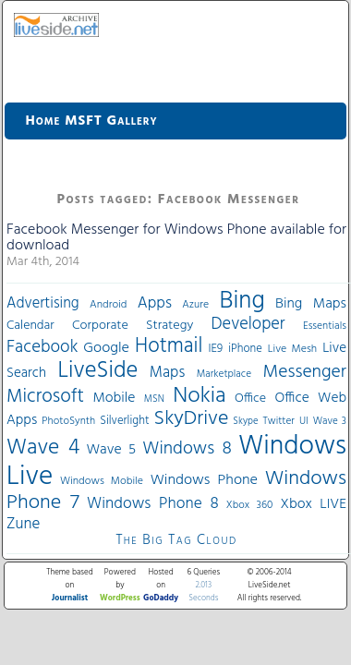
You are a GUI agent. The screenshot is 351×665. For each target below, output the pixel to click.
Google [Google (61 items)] (106, 348)
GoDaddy (160, 598)
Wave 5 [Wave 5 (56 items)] (111, 450)
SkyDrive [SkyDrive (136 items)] (191, 419)
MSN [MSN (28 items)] (154, 399)
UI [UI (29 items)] (304, 421)
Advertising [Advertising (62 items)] (42, 304)
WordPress (120, 598)
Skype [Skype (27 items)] (245, 421)
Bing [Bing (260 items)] (242, 301)
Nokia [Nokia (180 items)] (199, 396)
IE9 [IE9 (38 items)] (215, 348)
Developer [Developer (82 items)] (248, 324)
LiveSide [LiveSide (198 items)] (97, 371)
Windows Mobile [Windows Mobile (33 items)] (101, 481)
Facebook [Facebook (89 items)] (42, 347)
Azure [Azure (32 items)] (195, 304)
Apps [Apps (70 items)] (155, 303)
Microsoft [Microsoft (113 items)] (45, 396)
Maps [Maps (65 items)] (167, 372)
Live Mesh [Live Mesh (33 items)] (292, 349)
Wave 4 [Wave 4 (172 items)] (42, 448)
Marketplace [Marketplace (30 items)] (224, 374)
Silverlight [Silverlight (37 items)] (124, 421)
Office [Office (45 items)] (250, 398)
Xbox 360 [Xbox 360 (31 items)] (249, 505)
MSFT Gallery (111, 121)
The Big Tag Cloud (175, 540)
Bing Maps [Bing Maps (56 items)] (310, 304)
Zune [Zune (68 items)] (23, 524)
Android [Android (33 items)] (108, 305)
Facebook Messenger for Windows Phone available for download (176, 238)
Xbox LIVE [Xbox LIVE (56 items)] (313, 504)
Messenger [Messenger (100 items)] (304, 372)
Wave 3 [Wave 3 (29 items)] (329, 421)
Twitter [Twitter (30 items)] (279, 421)
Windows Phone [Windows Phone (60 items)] (204, 480)
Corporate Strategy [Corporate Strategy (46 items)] (132, 325)
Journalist (70, 598)
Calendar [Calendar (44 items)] (30, 325)
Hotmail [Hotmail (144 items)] (168, 346)
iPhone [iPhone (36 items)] (245, 349)
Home (43, 121)
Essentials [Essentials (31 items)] (324, 326)
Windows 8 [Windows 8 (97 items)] (186, 449)
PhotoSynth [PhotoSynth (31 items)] (68, 421)
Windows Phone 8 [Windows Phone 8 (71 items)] (153, 503)
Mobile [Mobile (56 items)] (113, 398)
